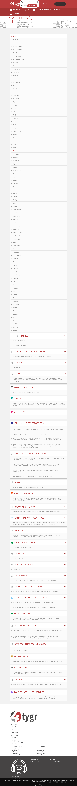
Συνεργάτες (15, 728)
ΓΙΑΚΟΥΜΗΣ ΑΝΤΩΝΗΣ (19, 341)
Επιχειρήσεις (17, 9)
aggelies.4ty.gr (41, 753)
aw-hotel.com (41, 752)
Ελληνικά (60, 4)
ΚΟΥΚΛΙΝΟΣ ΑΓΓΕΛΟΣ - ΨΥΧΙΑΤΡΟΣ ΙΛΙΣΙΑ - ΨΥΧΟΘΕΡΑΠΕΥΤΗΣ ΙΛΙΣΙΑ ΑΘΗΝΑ (33, 602)
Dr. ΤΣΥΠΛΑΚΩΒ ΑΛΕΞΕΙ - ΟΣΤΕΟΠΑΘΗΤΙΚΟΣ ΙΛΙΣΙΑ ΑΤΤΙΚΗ (28, 487)
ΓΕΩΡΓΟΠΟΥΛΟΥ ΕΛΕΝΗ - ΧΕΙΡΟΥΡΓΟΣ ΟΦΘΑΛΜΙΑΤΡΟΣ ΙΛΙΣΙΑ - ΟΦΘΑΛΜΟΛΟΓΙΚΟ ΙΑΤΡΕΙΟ (36, 512)
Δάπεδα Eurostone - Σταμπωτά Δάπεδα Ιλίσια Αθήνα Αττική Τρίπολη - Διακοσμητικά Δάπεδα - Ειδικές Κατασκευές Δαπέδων (37, 673)
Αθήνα (13, 36)
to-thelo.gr (41, 755)
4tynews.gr (41, 750)
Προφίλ (14, 726)
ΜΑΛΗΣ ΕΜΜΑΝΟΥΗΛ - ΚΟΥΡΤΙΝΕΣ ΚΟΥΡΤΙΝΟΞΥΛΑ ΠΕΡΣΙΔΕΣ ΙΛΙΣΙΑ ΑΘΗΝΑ (32, 356)
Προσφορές (15, 740)
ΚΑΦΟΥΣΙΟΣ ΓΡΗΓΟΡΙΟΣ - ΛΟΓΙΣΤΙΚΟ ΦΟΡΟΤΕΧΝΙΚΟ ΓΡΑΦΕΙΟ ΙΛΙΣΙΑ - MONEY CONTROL (35, 591)
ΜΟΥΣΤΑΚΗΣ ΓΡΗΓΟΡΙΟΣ (19, 345)
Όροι (13, 729)
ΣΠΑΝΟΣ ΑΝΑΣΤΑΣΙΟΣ (19, 558)
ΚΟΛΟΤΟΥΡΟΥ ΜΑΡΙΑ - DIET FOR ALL (22, 547)
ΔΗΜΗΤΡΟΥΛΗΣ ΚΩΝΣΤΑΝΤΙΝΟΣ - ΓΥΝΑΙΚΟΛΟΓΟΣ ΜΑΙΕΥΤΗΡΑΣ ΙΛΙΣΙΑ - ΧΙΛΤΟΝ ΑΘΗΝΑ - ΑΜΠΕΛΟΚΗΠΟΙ (36, 471)
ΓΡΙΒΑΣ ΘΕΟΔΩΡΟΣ (18, 367)
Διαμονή (38, 9)
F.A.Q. (13, 731)
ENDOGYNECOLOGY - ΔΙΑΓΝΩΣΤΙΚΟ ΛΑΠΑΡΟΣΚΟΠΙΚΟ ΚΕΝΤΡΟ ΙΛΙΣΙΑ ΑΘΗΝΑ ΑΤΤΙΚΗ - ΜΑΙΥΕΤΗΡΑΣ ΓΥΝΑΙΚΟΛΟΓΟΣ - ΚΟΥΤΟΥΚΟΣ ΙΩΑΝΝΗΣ (38, 459)
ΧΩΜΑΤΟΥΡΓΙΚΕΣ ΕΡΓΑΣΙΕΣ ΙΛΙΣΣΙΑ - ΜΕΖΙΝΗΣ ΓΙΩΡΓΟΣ (27, 392)
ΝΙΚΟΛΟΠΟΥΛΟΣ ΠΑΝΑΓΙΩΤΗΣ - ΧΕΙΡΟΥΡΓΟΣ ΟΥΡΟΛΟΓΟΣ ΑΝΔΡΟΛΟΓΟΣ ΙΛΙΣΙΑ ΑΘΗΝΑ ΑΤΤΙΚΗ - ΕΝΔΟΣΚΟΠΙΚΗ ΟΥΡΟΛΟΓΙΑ (38, 649)
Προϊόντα (16, 14)
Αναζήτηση (32, 5)
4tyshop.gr (41, 749)
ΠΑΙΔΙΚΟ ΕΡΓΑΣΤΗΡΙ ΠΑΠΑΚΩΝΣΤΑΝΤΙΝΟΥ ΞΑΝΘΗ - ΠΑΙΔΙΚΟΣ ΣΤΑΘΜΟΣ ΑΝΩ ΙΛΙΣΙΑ (34, 580)
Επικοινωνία (15, 732)
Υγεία (28, 9)
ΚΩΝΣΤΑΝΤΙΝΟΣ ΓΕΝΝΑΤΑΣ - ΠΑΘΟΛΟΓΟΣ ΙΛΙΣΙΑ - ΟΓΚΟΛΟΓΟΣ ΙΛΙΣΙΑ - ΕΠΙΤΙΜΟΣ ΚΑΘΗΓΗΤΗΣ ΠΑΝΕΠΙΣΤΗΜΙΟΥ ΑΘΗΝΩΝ (37, 685)
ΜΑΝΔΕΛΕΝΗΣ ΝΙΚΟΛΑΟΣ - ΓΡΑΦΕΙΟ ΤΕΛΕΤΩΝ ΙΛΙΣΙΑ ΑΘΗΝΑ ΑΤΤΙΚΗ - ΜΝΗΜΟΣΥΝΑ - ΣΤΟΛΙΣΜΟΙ (38, 661)
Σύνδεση (47, 4)
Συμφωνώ (38, 784)
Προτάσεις (15, 739)
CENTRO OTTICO (17, 569)
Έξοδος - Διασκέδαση (53, 9)
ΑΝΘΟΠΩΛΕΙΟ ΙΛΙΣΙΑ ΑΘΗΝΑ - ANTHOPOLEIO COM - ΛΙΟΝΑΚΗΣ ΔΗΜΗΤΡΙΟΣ (32, 417)
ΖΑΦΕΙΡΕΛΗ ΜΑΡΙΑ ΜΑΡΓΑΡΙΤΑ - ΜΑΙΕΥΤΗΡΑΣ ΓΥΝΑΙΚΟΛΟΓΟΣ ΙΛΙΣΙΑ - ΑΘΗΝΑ (33, 476)
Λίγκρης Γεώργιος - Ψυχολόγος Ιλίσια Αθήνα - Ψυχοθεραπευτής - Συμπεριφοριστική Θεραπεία (37, 434)
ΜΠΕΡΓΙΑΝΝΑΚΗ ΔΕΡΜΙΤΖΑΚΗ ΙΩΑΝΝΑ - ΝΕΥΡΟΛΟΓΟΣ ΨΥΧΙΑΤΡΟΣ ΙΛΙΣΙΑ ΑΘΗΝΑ (34, 607)
